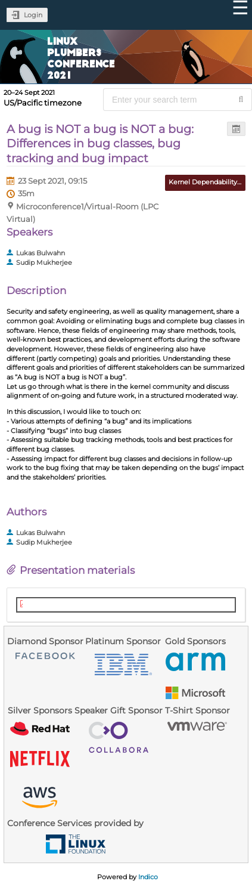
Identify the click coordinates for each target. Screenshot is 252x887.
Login (33, 15)
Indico (148, 877)
